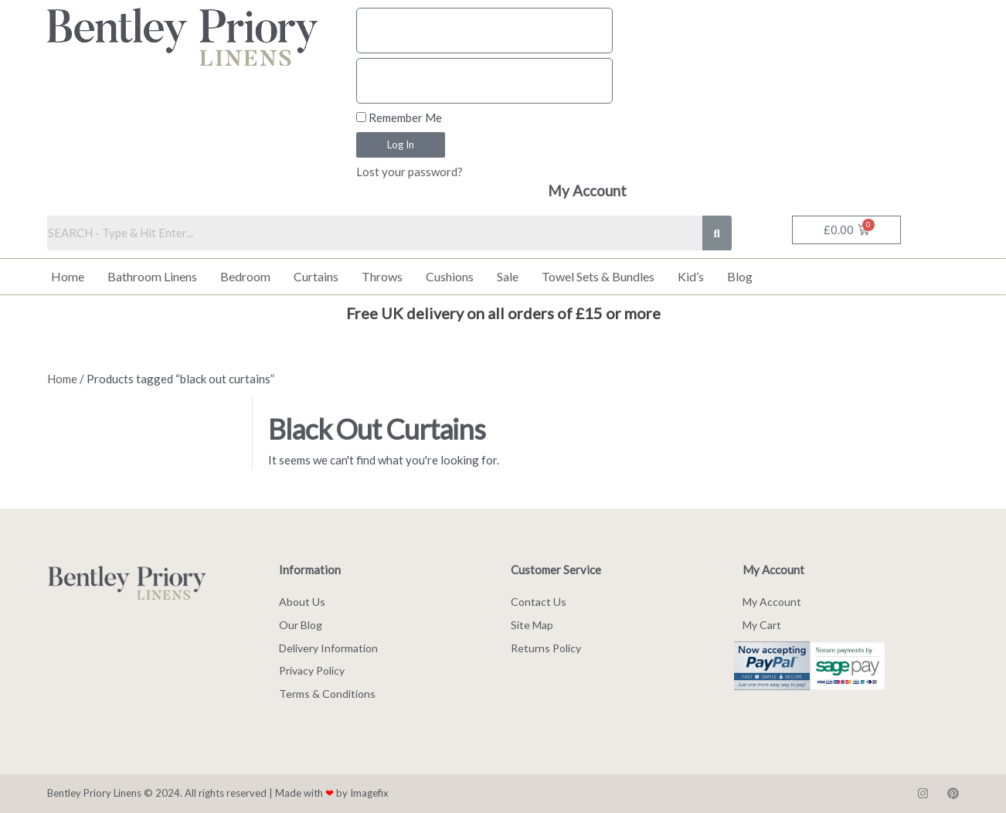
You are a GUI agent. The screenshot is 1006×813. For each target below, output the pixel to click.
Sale (507, 276)
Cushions (450, 276)
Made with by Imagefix (332, 793)
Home (67, 276)
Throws (382, 276)
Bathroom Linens (152, 276)
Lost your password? (409, 172)
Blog (740, 276)
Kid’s (691, 276)
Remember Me (399, 117)
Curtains (316, 276)
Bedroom (245, 276)
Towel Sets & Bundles (598, 276)
